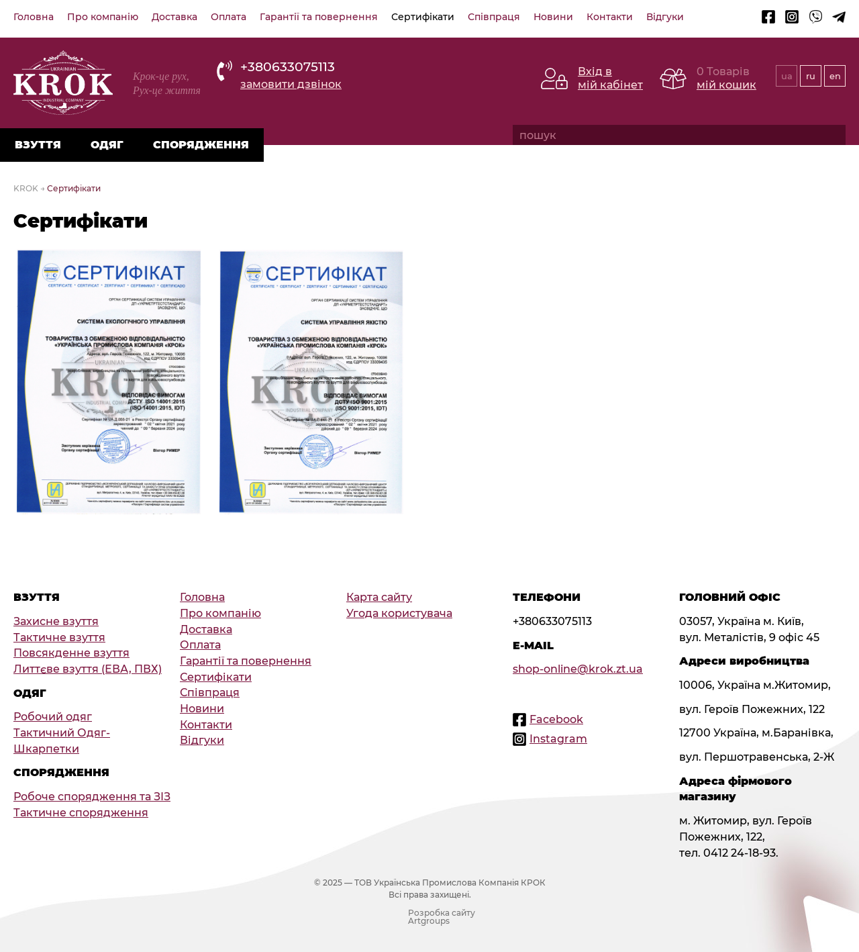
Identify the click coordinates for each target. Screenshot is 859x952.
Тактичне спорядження (80, 812)
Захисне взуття (56, 621)
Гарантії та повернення (319, 17)
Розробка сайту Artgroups (441, 917)
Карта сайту (379, 597)
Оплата (228, 17)
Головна (33, 17)
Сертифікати (422, 17)
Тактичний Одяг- (61, 732)
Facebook (556, 719)
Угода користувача (399, 613)
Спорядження (201, 144)
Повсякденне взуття (71, 653)
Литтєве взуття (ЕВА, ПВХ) (87, 669)
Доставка (174, 17)
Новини (553, 17)
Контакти (610, 17)
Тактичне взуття (59, 637)
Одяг (107, 144)
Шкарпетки (46, 749)
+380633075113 (287, 67)
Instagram (558, 738)
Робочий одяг (52, 716)
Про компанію (102, 17)
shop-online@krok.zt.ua (578, 669)
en (835, 75)
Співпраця (494, 17)
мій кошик (726, 85)
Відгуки (665, 17)
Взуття (38, 144)
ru (810, 75)
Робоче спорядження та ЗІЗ (91, 796)
